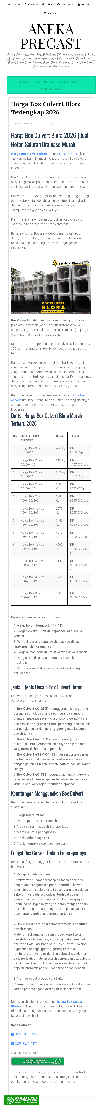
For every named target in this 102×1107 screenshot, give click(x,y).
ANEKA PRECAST (51, 35)
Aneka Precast (67, 154)
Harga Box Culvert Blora (29, 154)
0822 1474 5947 (24, 1034)
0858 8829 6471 (24, 1043)
